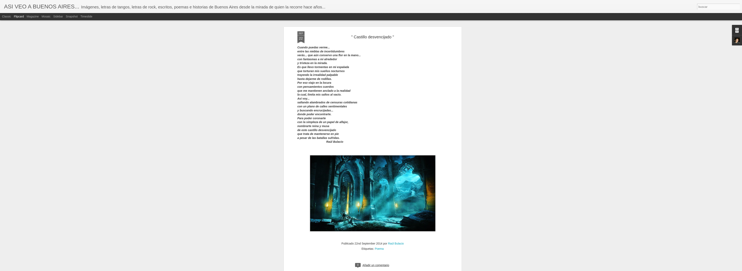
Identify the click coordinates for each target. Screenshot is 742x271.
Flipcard (19, 16)
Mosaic (46, 16)
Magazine (33, 16)
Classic (6, 16)
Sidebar (58, 16)
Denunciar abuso (400, 269)
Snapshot (72, 16)
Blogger (386, 269)
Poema (379, 21)
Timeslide (86, 16)
